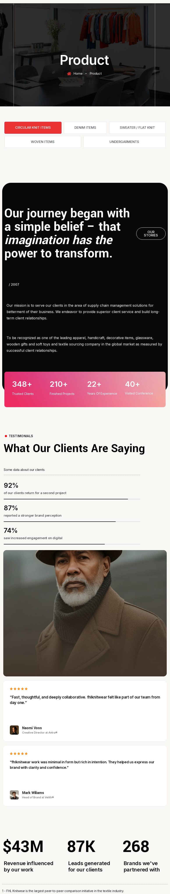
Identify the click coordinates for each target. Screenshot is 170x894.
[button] (151, 233)
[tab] (33, 128)
